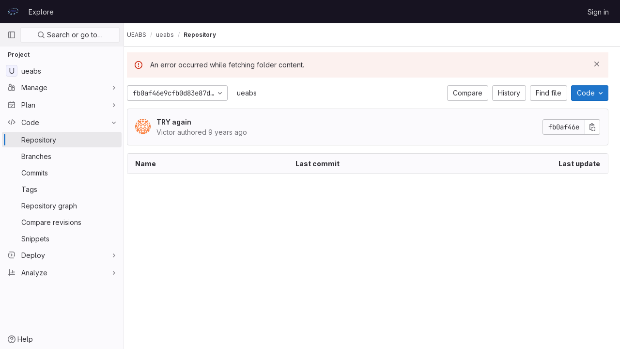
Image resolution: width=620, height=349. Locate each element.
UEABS (145, 34)
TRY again (182, 122)
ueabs (255, 93)
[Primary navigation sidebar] (11, 35)
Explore (41, 12)
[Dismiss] (597, 64)
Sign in (598, 12)
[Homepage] (13, 11)
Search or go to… (70, 35)
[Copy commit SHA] (592, 127)
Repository (208, 34)
